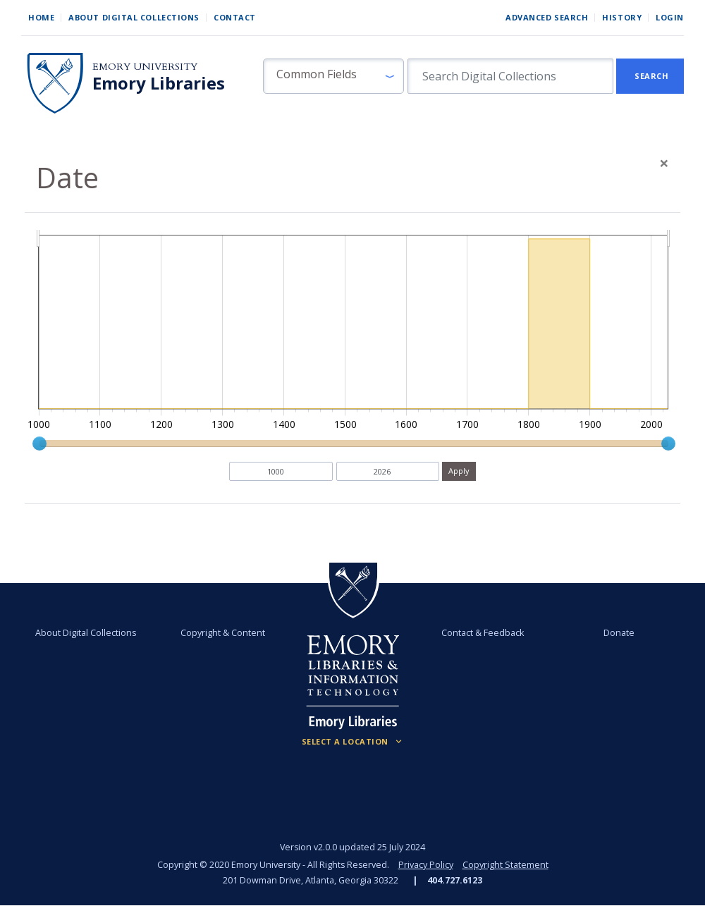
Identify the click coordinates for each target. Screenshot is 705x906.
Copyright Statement (505, 865)
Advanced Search (546, 17)
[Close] (664, 163)
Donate (618, 633)
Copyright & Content (222, 633)
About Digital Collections (134, 17)
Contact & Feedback (482, 633)
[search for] (510, 76)
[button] (333, 76)
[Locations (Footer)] (353, 741)
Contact (235, 17)
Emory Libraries (158, 83)
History (622, 17)
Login (670, 17)
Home (41, 17)
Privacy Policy (425, 865)
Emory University (144, 66)
